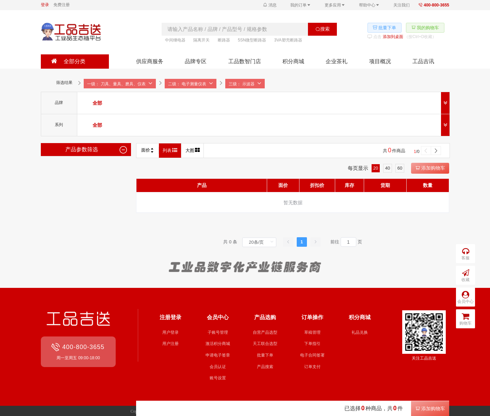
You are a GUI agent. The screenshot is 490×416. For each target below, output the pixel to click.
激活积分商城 (218, 343)
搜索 (322, 29)
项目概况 (380, 61)
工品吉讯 (423, 61)
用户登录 (170, 332)
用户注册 (170, 343)
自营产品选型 (265, 332)
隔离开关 (201, 40)
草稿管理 (312, 332)
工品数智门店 (244, 61)
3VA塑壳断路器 (288, 40)
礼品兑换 (360, 332)
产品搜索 (265, 366)
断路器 (224, 40)
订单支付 (312, 366)
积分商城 (293, 61)
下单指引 (312, 343)
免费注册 (61, 4)
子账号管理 (218, 332)
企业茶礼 (336, 61)
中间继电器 (175, 40)
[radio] (97, 103)
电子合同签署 (312, 355)
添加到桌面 (393, 36)
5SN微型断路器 (252, 40)
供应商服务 (149, 61)
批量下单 (265, 355)
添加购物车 (430, 168)
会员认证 (218, 366)
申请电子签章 (218, 355)
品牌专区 (196, 61)
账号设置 (218, 378)
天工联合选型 (265, 343)
